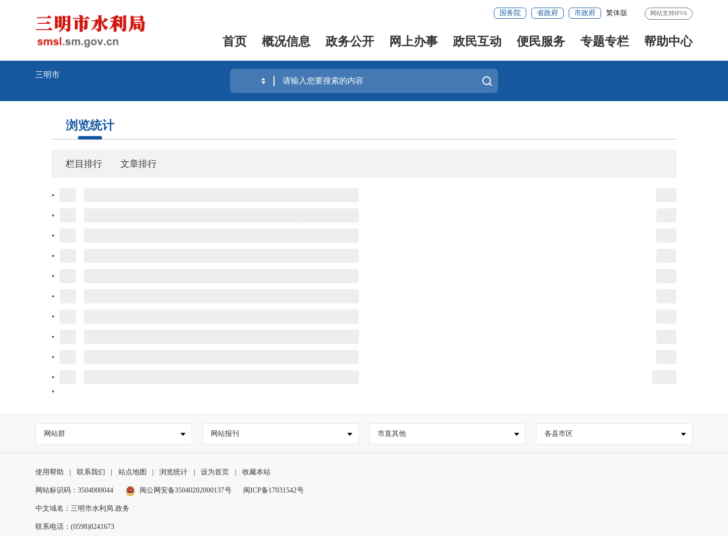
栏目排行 (84, 164)
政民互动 (477, 41)
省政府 (547, 13)
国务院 (510, 13)
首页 (234, 41)
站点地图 (132, 472)
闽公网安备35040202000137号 (178, 490)
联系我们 (91, 472)
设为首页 (215, 472)
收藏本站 (256, 472)
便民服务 (541, 41)
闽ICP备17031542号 (273, 490)
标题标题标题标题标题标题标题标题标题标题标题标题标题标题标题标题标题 (221, 195)
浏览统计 (90, 125)
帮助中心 (668, 41)
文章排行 (138, 164)
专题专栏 (604, 41)
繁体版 (616, 13)
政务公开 (350, 41)
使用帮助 (49, 472)
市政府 (585, 13)
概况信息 (286, 41)
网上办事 (413, 41)
